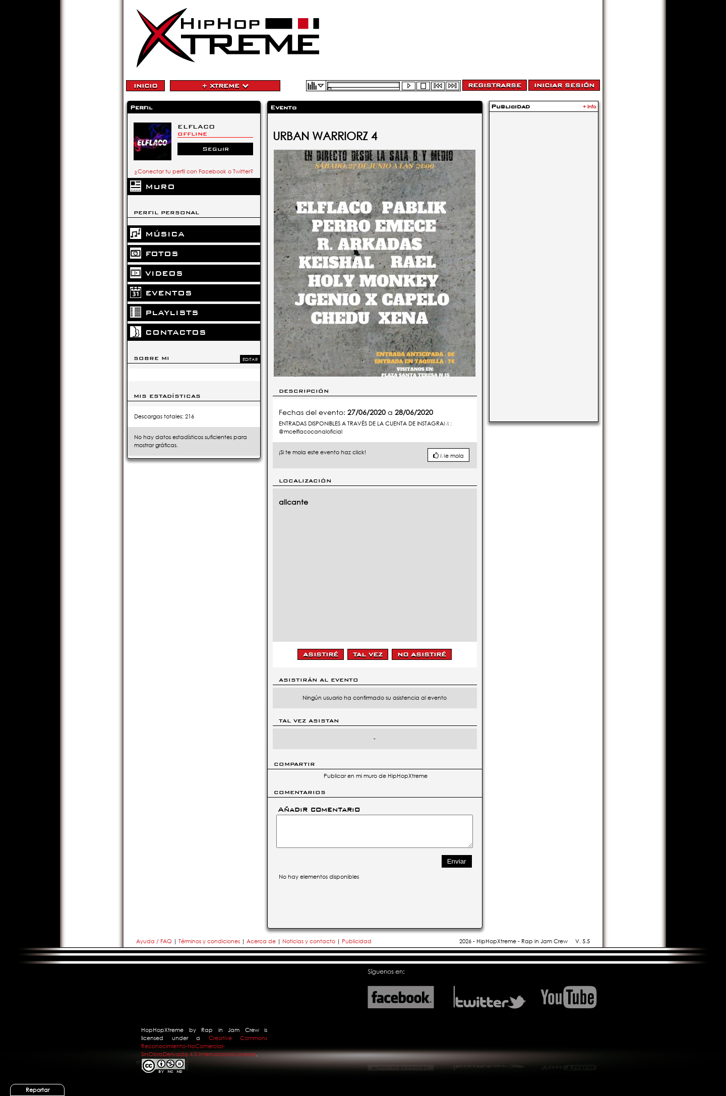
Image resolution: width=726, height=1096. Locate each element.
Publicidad (357, 941)
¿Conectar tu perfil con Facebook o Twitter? (194, 171)
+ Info (589, 106)
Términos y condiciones (209, 941)
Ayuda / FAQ (154, 941)
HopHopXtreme (162, 1030)
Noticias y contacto (309, 941)
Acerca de (261, 941)
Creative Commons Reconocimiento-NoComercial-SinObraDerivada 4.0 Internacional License (204, 1046)
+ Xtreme (225, 85)
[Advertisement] (543, 265)
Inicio (145, 85)
